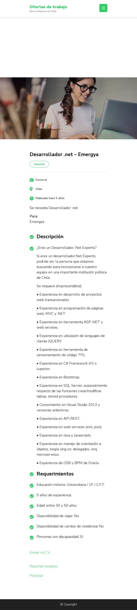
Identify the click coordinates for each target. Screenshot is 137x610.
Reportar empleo (44, 566)
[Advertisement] (68, 47)
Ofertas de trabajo (48, 7)
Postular (36, 575)
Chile (39, 189)
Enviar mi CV (40, 552)
